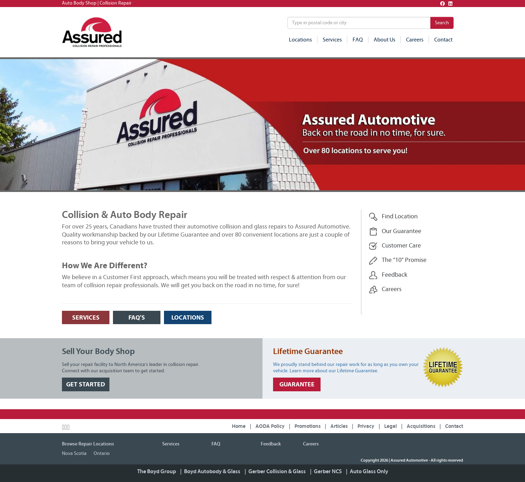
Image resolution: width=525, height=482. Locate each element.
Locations (300, 40)
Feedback (388, 275)
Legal (390, 426)
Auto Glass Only (369, 471)
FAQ (358, 40)
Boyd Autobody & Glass (212, 471)
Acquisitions (421, 426)
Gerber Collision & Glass (277, 471)
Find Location (393, 217)
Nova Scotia (74, 453)
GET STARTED (85, 384)
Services (332, 40)
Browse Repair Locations (88, 444)
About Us (384, 40)
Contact (443, 40)
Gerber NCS (328, 471)
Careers (414, 40)
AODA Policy (270, 426)
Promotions (308, 426)
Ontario (102, 453)
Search (442, 22)
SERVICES (86, 317)
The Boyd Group (156, 471)
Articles (339, 426)
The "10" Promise (397, 260)
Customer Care (395, 246)
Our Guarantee (395, 231)
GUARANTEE (297, 384)
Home (239, 426)
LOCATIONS (187, 317)
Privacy (366, 426)
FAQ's (136, 317)
